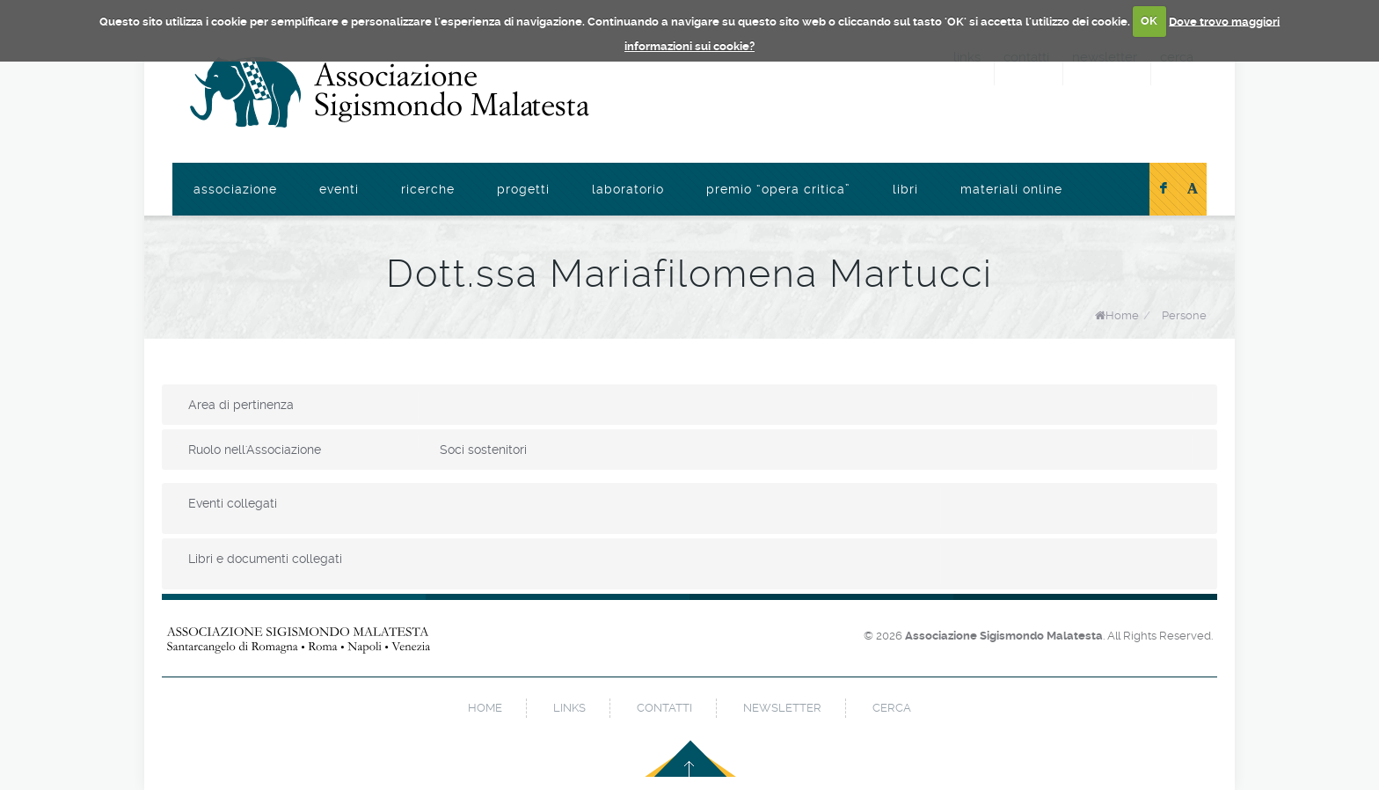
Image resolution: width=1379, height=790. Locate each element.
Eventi (339, 189)
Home (1122, 315)
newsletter (782, 707)
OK (1149, 20)
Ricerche (428, 189)
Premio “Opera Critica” (778, 189)
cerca (891, 707)
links (569, 707)
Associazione (235, 189)
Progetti (523, 189)
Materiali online (1011, 189)
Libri (905, 189)
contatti (664, 707)
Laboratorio (628, 189)
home (485, 707)
